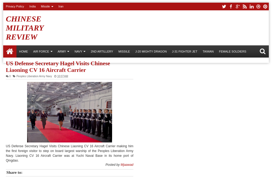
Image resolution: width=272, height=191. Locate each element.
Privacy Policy (15, 6)
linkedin (251, 6)
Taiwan (208, 51)
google (237, 6)
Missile (45, 6)
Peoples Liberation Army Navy (34, 76)
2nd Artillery (102, 51)
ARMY (62, 51)
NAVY (78, 51)
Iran (60, 6)
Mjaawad (127, 165)
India (32, 6)
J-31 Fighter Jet (184, 51)
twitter (223, 6)
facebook (230, 6)
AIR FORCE (41, 51)
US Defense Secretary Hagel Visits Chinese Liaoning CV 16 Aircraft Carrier (58, 66)
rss (244, 6)
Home (9, 51)
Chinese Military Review (25, 27)
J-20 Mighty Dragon (151, 51)
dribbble (258, 6)
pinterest (265, 6)
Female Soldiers (232, 51)
